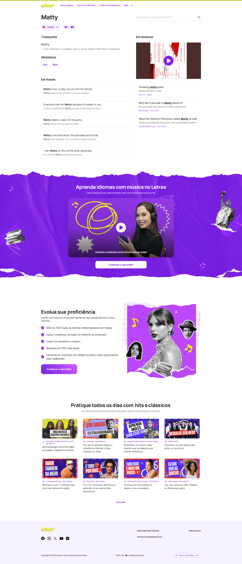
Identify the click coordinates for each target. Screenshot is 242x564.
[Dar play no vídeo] (168, 61)
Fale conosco (195, 530)
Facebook (43, 538)
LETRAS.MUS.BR (48, 5)
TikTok (67, 538)
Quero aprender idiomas (148, 530)
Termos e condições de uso (149, 536)
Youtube (61, 538)
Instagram (49, 538)
